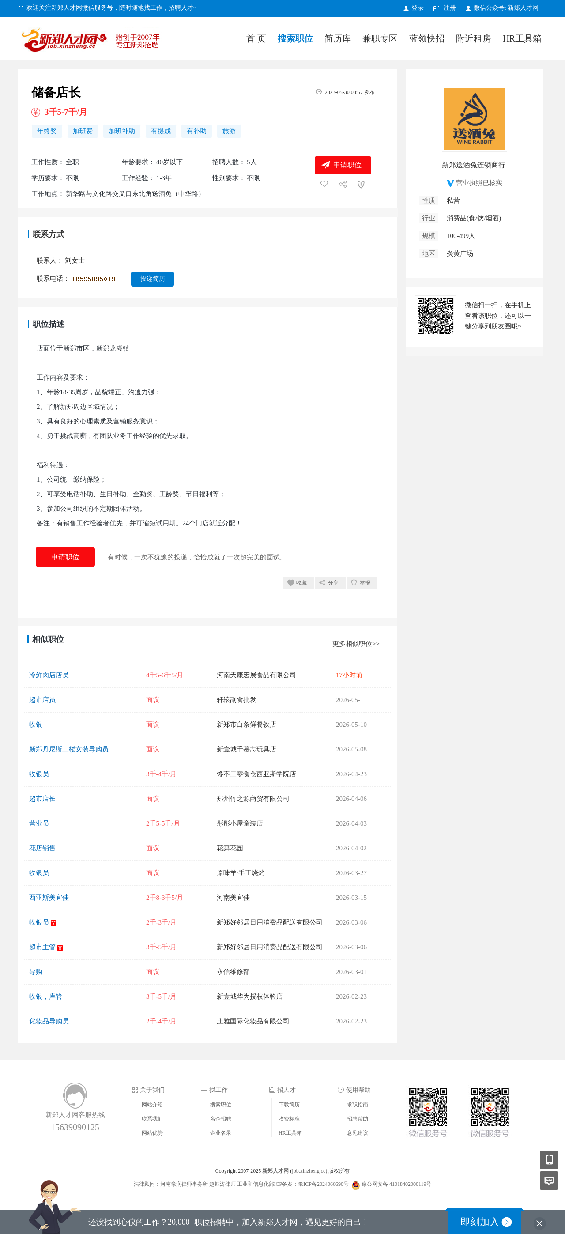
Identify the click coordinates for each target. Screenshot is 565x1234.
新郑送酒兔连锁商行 (473, 165)
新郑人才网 (93, 41)
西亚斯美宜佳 (49, 897)
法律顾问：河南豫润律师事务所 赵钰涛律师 (185, 1184)
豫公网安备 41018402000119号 (391, 1184)
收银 (35, 724)
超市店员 (42, 699)
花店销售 (42, 848)
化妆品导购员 (49, 1021)
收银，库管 (45, 996)
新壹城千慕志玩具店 (246, 749)
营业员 (39, 823)
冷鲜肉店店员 (49, 675)
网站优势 (152, 1133)
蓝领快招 (426, 38)
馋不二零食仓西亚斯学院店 (256, 773)
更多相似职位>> (356, 643)
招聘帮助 (357, 1119)
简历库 (337, 38)
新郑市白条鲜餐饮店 (246, 724)
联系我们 (152, 1119)
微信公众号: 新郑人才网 (506, 7)
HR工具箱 (522, 38)
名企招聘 (220, 1119)
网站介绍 (152, 1105)
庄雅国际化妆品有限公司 (253, 1021)
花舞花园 (230, 848)
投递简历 (152, 278)
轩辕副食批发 (236, 699)
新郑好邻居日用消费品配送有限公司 (270, 922)
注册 (450, 7)
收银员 (39, 773)
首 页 (256, 38)
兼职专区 (380, 38)
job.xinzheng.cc (308, 1171)
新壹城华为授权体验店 (250, 996)
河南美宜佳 (233, 897)
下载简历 (289, 1105)
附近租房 (473, 38)
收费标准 (289, 1119)
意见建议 (357, 1133)
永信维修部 (233, 971)
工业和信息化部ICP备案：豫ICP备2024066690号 (293, 1184)
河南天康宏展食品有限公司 (256, 675)
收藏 (301, 583)
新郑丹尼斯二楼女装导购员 (69, 749)
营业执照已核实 (479, 182)
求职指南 (357, 1105)
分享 (333, 583)
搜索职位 (295, 38)
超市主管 (42, 947)
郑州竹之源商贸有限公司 (253, 798)
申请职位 (347, 165)
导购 (35, 971)
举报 (365, 583)
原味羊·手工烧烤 (241, 872)
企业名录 (220, 1133)
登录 (417, 7)
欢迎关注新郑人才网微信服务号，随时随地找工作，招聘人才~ (111, 7)
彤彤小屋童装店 (240, 823)
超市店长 (42, 798)
